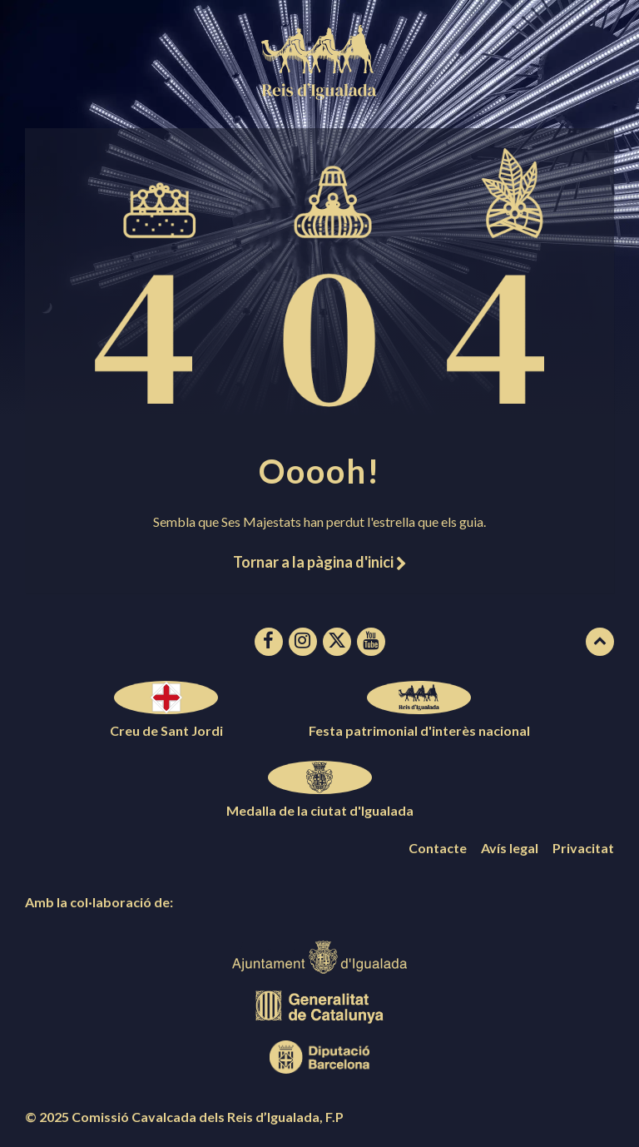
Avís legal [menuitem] (509, 848)
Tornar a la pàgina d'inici (319, 562)
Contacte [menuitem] (438, 848)
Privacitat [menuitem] (583, 848)
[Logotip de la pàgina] (319, 94)
